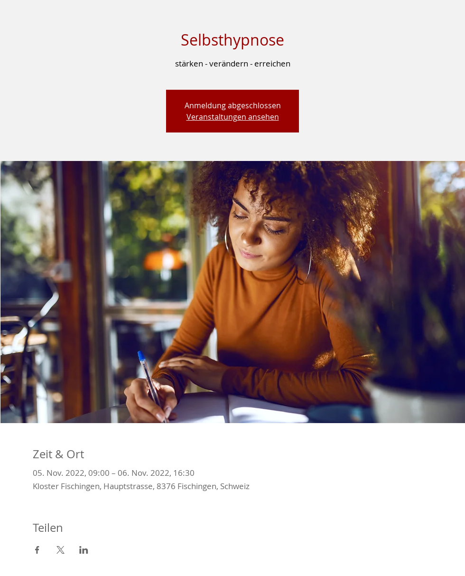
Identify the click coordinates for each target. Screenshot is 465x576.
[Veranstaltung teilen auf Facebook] (37, 550)
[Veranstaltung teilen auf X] (60, 550)
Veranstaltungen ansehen (232, 117)
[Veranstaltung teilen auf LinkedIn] (83, 550)
